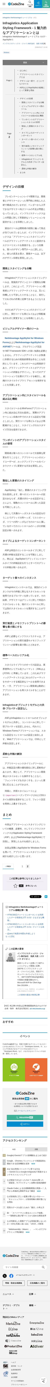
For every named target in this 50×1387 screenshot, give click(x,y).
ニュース (8, 1294)
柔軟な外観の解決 (29, 169)
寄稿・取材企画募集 (13, 1283)
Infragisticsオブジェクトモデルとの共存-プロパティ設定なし (32, 162)
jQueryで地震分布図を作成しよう (21, 933)
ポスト (35, 896)
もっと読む (10, 936)
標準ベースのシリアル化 (32, 155)
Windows (6, 52)
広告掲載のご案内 (37, 1283)
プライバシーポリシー (19, 1385)
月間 (36, 1149)
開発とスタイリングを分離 (33, 102)
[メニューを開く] (4, 4)
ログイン (25, 1124)
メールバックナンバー (25, 1111)
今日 (13, 1149)
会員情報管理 (16, 1370)
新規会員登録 (24, 1117)
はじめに (23, 70)
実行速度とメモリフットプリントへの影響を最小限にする (32, 149)
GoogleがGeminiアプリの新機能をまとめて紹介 (27, 1155)
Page (9, 80)
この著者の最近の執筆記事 (28, 995)
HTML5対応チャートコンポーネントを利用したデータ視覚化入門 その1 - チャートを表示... (25, 927)
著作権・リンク (16, 1366)
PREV (7, 866)
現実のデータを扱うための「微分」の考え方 (25, 1207)
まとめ (22, 172)
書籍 (32, 1305)
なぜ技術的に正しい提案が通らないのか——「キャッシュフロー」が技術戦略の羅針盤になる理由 (26, 1199)
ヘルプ (13, 1362)
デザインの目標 (26, 98)
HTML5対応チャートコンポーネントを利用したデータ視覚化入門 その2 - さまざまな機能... (25, 917)
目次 (34, 62)
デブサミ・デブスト (11, 1307)
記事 (32, 1294)
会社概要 (14, 1377)
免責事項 (14, 1373)
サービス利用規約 (17, 1381)
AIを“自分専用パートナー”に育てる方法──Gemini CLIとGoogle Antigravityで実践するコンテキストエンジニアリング (27, 1172)
